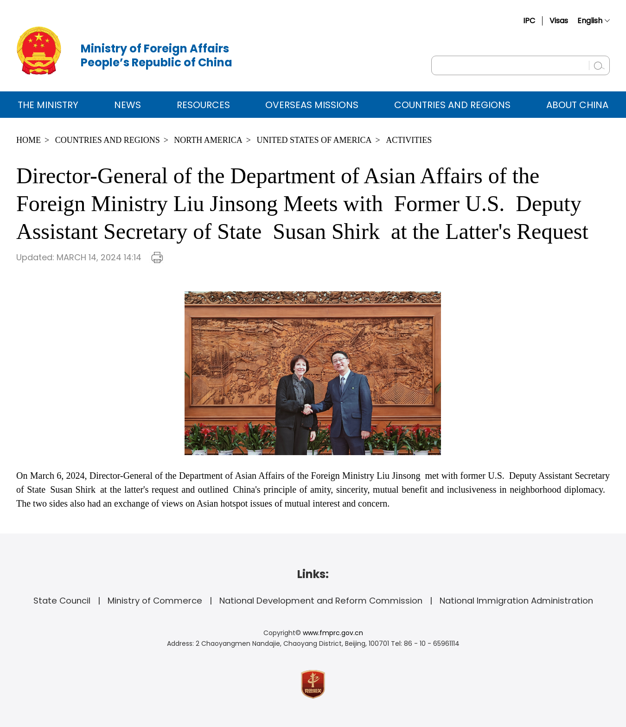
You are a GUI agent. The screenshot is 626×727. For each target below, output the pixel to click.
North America (208, 140)
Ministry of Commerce (155, 600)
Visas (558, 20)
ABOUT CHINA (577, 104)
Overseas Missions (311, 104)
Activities (409, 140)
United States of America (313, 140)
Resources (203, 104)
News (127, 104)
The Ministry (48, 104)
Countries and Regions (452, 104)
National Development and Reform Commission (320, 600)
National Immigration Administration (516, 600)
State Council (61, 600)
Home (28, 140)
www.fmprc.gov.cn (333, 632)
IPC (529, 20)
